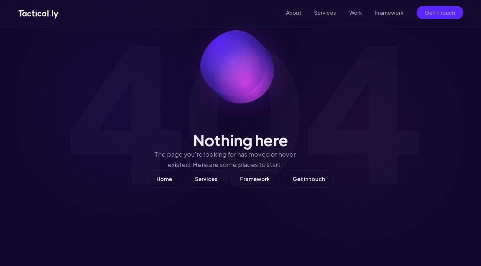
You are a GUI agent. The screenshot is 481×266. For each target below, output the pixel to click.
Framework (389, 12)
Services (325, 12)
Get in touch (440, 12)
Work (355, 12)
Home (164, 178)
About (293, 12)
